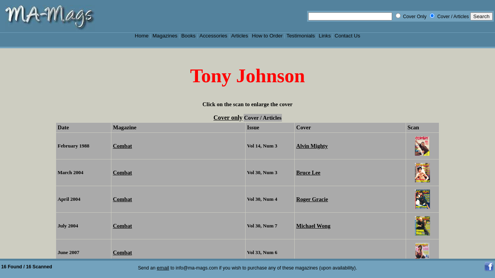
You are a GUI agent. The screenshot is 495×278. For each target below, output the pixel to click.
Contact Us (347, 36)
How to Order (267, 36)
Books (188, 36)
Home (142, 36)
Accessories (213, 36)
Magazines (165, 36)
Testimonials (301, 36)
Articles (239, 36)
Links (325, 36)
